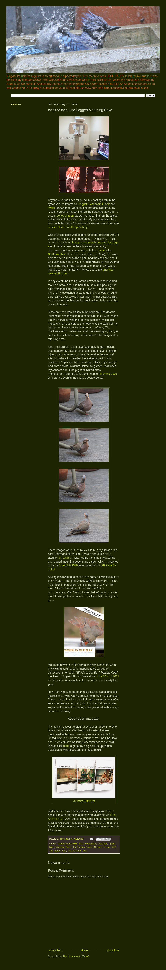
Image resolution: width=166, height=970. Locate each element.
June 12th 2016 (68, 565)
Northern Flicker (57, 254)
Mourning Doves (64, 847)
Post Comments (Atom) (76, 956)
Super (102, 250)
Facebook (94, 204)
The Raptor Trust (57, 850)
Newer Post (55, 950)
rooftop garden (65, 215)
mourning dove (108, 373)
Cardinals (102, 843)
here (66, 746)
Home (84, 950)
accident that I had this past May (67, 227)
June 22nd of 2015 (107, 676)
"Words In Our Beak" (67, 843)
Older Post (113, 950)
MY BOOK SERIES (84, 801)
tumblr (106, 204)
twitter (51, 207)
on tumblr (64, 557)
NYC (113, 847)
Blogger (82, 204)
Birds (93, 843)
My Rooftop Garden (83, 847)
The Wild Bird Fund (77, 850)
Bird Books (84, 843)
